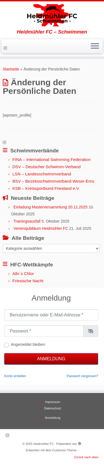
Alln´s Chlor (23, 273)
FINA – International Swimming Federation (51, 159)
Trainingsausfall (26, 221)
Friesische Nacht (28, 280)
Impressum (52, 402)
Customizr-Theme (64, 450)
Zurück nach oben (86, 457)
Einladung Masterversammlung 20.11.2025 (51, 207)
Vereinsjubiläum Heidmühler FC (41, 228)
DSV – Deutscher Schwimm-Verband (46, 166)
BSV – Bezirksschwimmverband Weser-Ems (53, 181)
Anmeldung (51, 358)
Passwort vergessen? (82, 376)
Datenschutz (52, 408)
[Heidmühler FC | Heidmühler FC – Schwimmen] (52, 15)
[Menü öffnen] (95, 46)
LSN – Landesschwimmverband (41, 174)
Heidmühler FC (43, 443)
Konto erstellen (15, 376)
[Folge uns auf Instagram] (6, 48)
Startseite (11, 69)
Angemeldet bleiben (28, 344)
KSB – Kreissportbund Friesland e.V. (46, 188)
